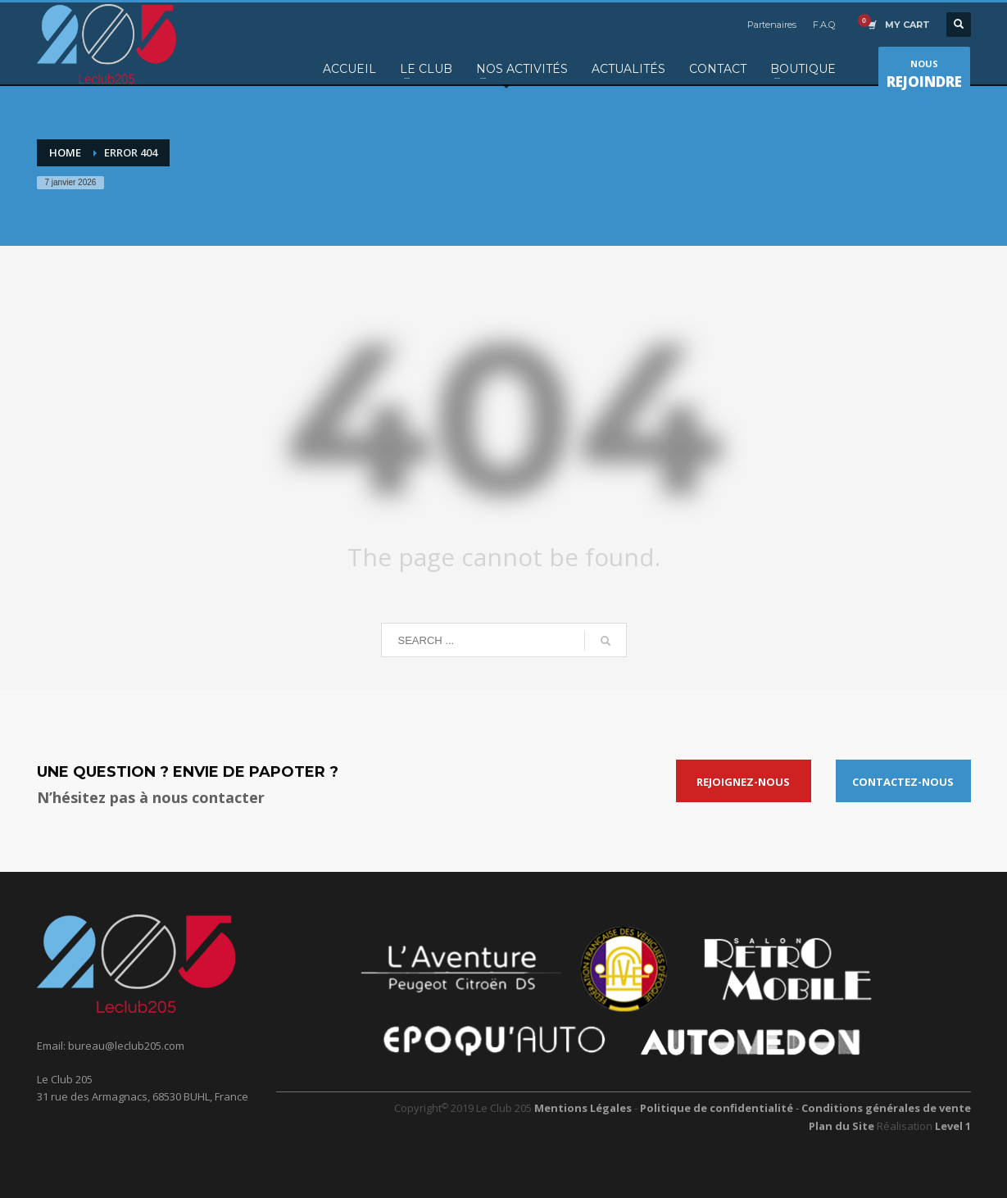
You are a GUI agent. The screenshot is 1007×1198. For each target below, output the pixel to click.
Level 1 (953, 1126)
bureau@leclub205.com (126, 1045)
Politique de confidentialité (718, 1107)
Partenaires (771, 24)
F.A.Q (824, 24)
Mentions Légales (583, 1107)
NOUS (924, 76)
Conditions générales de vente (886, 1107)
